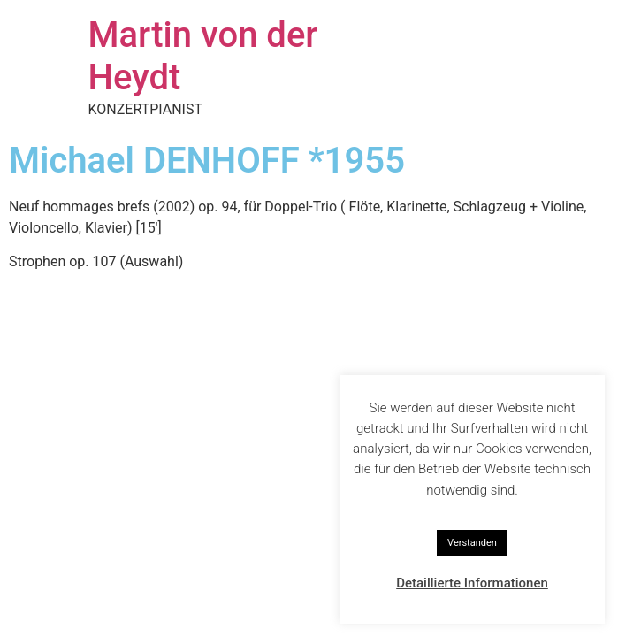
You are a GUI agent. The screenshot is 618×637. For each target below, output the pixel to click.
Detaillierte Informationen (472, 583)
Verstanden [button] (472, 543)
